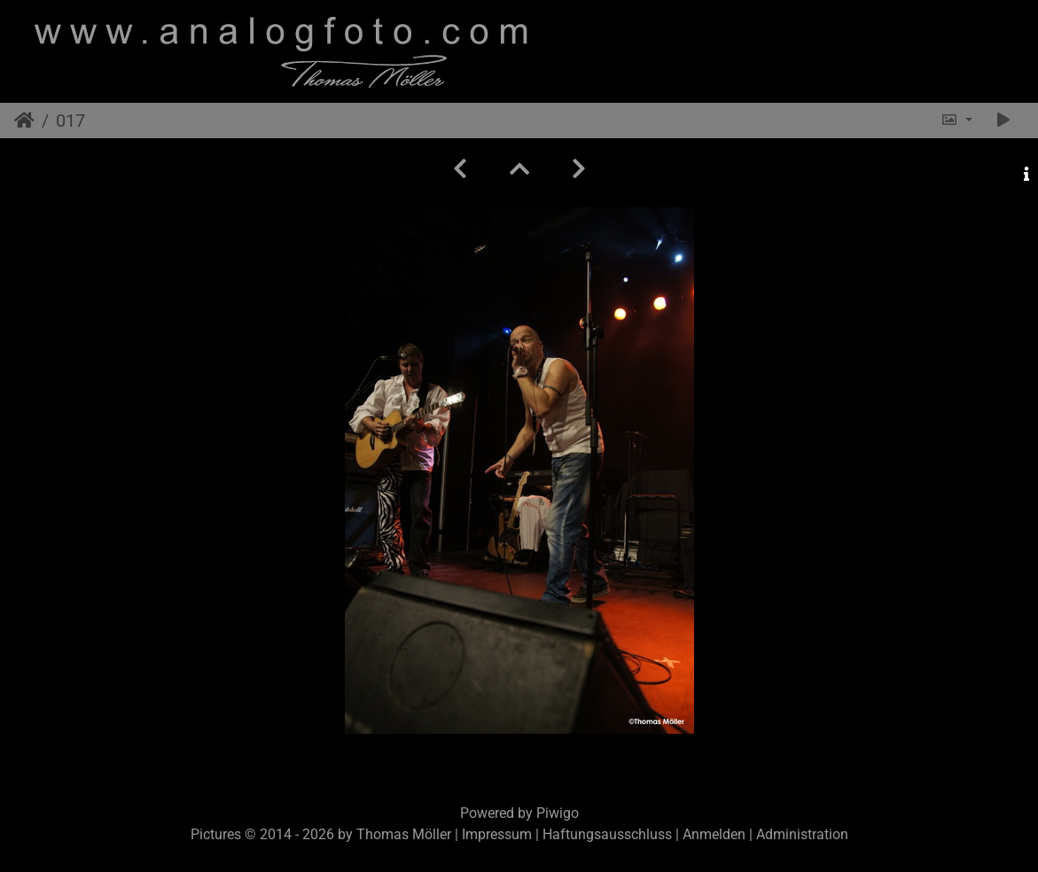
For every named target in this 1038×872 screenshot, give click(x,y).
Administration (802, 834)
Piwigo (557, 813)
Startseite (24, 120)
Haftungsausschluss (607, 834)
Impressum (497, 834)
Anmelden (714, 834)
